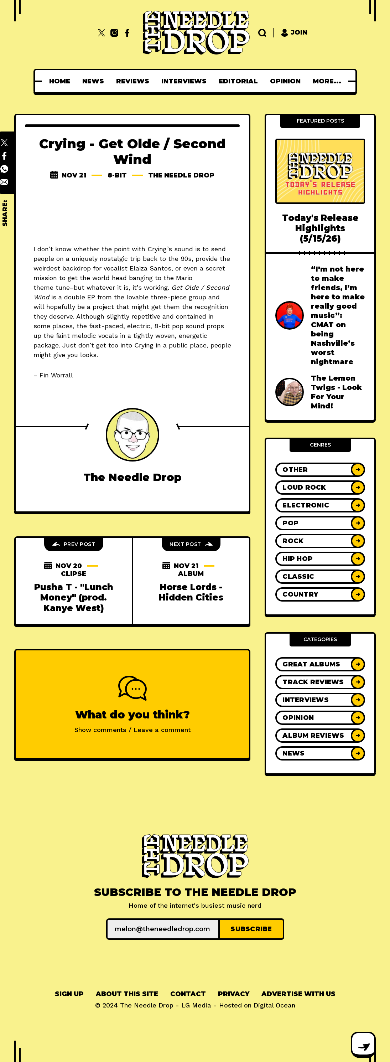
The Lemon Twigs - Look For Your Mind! (336, 392)
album (191, 574)
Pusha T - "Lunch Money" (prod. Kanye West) (73, 597)
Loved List (306, 81)
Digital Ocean (274, 1005)
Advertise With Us (298, 994)
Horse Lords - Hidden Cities (191, 592)
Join (294, 33)
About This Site (127, 994)
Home (32, 81)
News (66, 81)
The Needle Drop (181, 175)
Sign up (69, 994)
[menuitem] (32, 81)
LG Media (196, 1005)
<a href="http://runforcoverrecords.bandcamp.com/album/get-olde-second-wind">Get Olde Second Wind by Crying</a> (132, 213)
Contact (188, 994)
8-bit (117, 175)
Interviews (156, 81)
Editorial (210, 81)
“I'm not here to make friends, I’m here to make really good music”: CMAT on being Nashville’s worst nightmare (338, 315)
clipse (73, 574)
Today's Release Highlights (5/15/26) (320, 228)
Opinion (258, 81)
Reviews (105, 81)
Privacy (233, 994)
